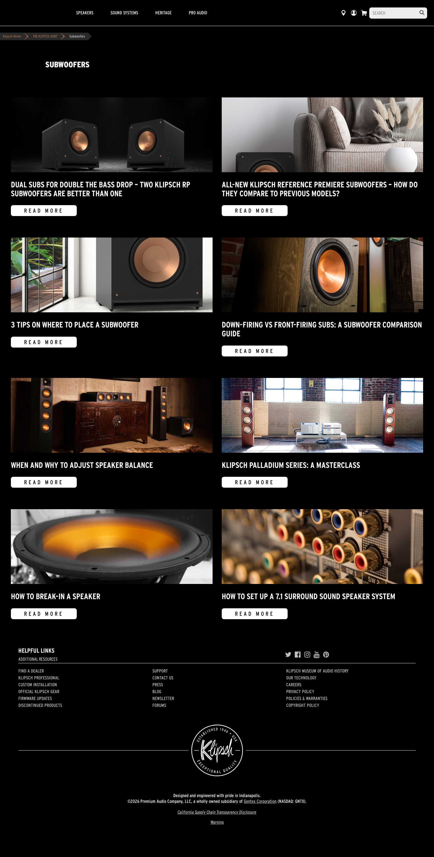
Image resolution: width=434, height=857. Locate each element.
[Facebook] (298, 654)
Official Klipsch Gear (38, 691)
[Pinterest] (326, 654)
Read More (44, 210)
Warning (217, 822)
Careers (293, 684)
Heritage (163, 12)
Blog (156, 691)
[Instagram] (307, 654)
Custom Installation (37, 684)
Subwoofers (77, 36)
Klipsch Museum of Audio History (317, 670)
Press (157, 684)
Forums (159, 705)
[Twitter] (288, 654)
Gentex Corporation (260, 801)
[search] (422, 13)
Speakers (84, 12)
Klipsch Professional (38, 677)
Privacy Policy (300, 691)
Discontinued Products (40, 705)
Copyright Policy (302, 705)
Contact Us (162, 677)
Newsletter (163, 698)
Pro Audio (198, 12)
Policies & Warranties (306, 698)
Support (160, 670)
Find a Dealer (31, 670)
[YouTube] (317, 654)
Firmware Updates (35, 698)
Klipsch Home (12, 36)
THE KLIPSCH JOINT (45, 36)
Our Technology (301, 677)
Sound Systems (124, 12)
